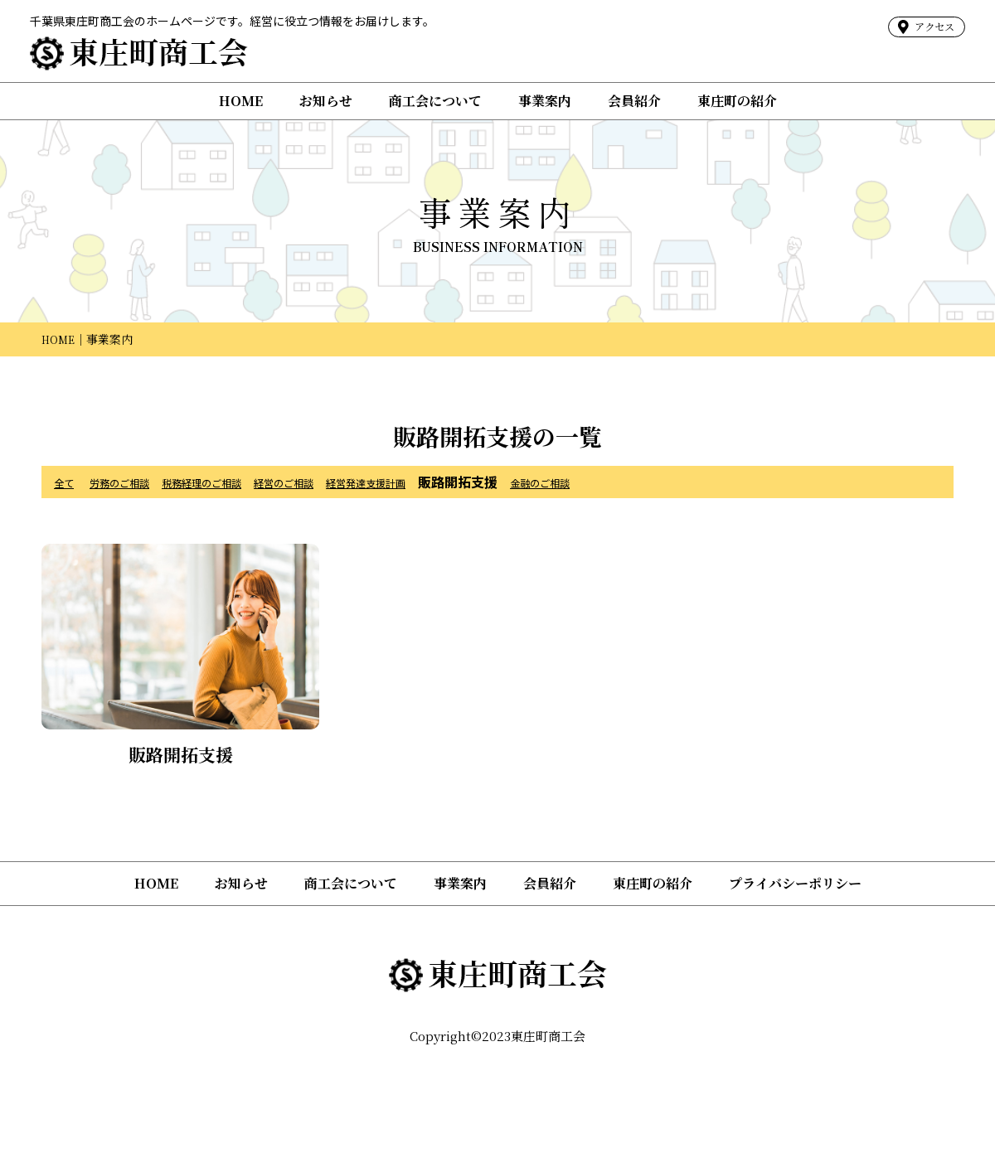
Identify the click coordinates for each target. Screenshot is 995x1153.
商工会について (435, 100)
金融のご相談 (649, 482)
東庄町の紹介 (737, 100)
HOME (241, 100)
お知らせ (325, 100)
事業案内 (544, 100)
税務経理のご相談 (241, 482)
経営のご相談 (346, 482)
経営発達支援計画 (452, 482)
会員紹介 (634, 100)
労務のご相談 (136, 482)
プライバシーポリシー (795, 883)
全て (67, 482)
